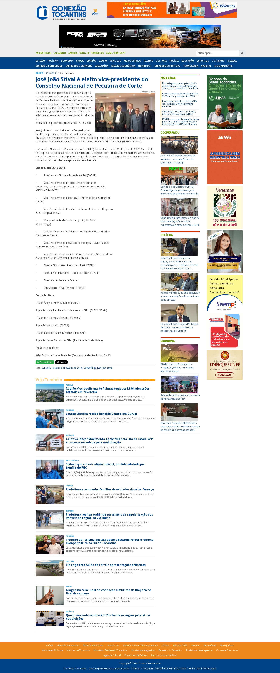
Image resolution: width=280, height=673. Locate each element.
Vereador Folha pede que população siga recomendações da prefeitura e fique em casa (180, 296)
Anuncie (73, 53)
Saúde (80, 60)
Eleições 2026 (180, 645)
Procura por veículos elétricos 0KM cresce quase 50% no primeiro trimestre (179, 104)
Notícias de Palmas (93, 645)
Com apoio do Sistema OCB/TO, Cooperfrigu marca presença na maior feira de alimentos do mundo (179, 190)
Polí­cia (174, 60)
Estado (40, 60)
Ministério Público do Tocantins (110, 650)
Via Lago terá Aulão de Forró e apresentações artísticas (106, 565)
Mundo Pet (145, 65)
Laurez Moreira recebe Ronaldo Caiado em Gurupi (101, 414)
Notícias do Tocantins (78, 650)
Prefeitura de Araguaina (199, 650)
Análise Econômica (123, 65)
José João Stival (104, 367)
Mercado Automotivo (68, 645)
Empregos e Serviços (79, 65)
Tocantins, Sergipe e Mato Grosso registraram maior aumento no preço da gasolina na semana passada (180, 426)
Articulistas (113, 645)
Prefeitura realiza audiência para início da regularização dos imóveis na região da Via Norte (109, 516)
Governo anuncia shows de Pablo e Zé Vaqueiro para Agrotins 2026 (180, 95)
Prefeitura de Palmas (136, 655)
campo (165, 645)
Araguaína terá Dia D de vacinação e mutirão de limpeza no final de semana (108, 591)
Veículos (115, 60)
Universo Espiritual (167, 65)
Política (167, 235)
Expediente (60, 53)
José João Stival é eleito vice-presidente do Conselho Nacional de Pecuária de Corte (92, 82)
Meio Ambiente (223, 65)
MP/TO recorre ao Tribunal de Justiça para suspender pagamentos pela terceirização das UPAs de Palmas (180, 121)
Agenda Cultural (112, 655)
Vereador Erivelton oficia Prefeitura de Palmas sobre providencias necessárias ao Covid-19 (179, 327)
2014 (53, 73)
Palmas (148, 60)
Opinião (91, 60)
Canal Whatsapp (115, 53)
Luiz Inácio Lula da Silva (164, 655)
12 (49, 73)
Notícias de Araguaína (143, 650)
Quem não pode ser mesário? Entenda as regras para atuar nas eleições (108, 617)
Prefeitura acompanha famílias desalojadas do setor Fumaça (110, 489)
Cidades (232, 60)
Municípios (97, 53)
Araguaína (101, 65)
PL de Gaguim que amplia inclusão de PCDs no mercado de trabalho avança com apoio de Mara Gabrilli (180, 86)
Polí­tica (53, 60)
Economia (67, 60)
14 (45, 73)
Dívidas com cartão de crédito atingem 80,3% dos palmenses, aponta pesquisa (177, 367)
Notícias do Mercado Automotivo (140, 645)
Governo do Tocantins (170, 650)
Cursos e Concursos (227, 650)
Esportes (203, 60)
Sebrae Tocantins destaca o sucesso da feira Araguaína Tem (180, 397)
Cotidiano (218, 60)
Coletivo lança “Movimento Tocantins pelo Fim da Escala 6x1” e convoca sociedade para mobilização (109, 440)
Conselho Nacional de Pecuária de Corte (61, 367)
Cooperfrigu (90, 367)
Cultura (161, 60)
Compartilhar (44, 362)
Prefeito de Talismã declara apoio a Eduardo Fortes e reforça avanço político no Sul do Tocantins (109, 541)
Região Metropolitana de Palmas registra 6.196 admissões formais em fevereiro (107, 390)
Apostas (206, 65)
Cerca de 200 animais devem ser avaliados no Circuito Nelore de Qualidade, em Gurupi (178, 159)
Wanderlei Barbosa (52, 650)
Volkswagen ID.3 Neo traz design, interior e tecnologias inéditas (179, 113)
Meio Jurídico (132, 60)
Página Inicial (44, 53)
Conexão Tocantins (75, 668)
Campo (103, 60)
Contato (84, 53)
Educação (187, 60)
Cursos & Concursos (49, 65)
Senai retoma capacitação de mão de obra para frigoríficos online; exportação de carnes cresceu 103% (180, 221)
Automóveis (210, 645)
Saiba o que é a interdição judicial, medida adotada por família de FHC (105, 465)
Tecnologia (190, 65)
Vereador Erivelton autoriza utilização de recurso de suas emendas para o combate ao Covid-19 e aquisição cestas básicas (179, 263)
